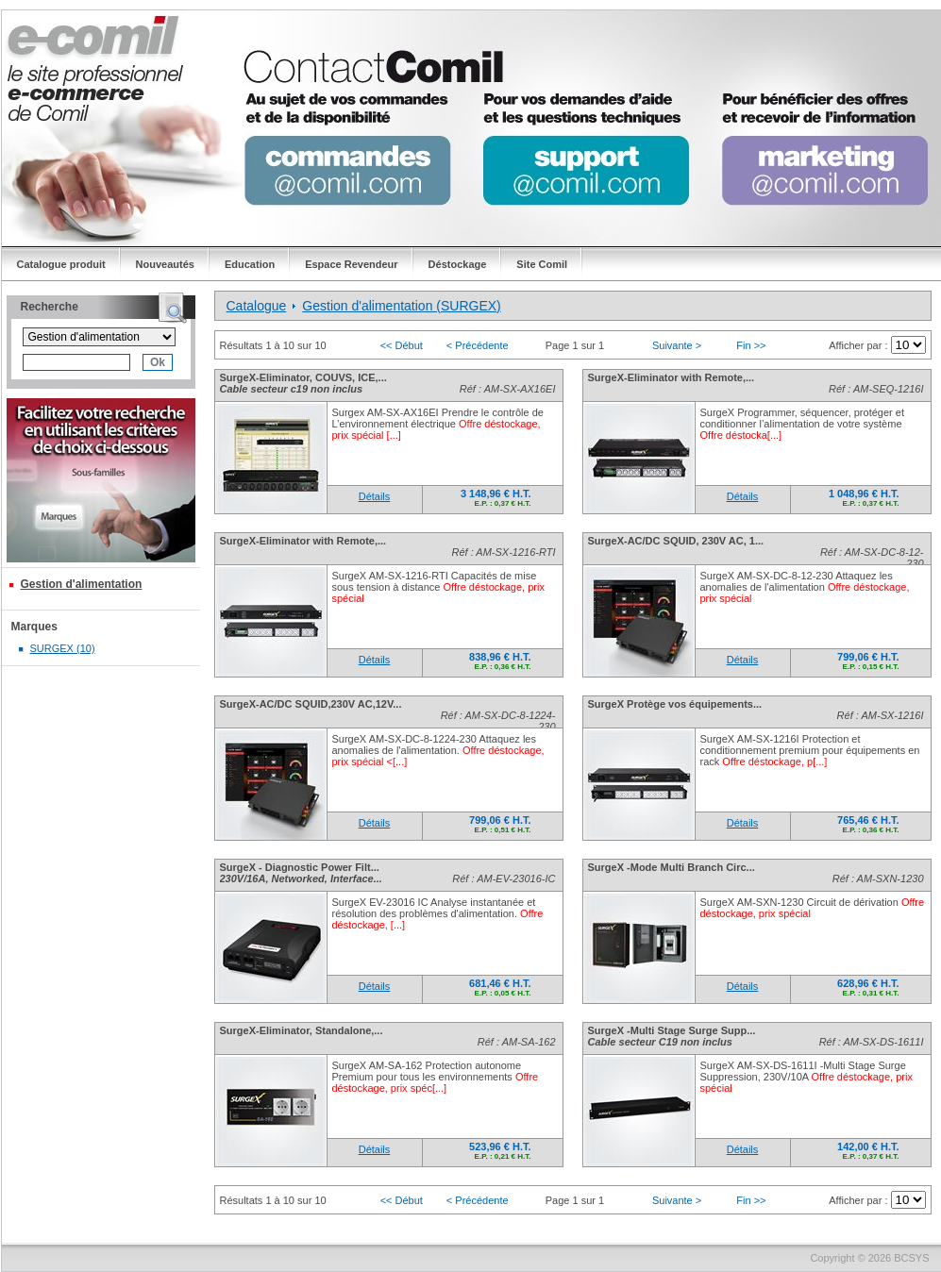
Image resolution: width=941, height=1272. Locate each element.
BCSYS (911, 1258)
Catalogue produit (61, 264)
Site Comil (541, 264)
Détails (375, 496)
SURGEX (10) (62, 648)
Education (250, 264)
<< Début (401, 345)
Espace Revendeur (351, 264)
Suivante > (676, 345)
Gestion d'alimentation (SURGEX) (401, 305)
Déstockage (457, 264)
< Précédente (477, 345)
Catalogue (257, 305)
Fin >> (750, 345)
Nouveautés (165, 264)
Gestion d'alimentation (82, 584)
